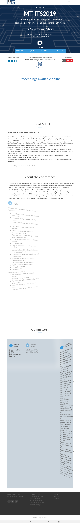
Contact (56, 498)
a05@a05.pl (36, 505)
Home (56, 494)
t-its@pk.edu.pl (18, 496)
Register (56, 496)
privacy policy (54, 521)
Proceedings (28, 79)
